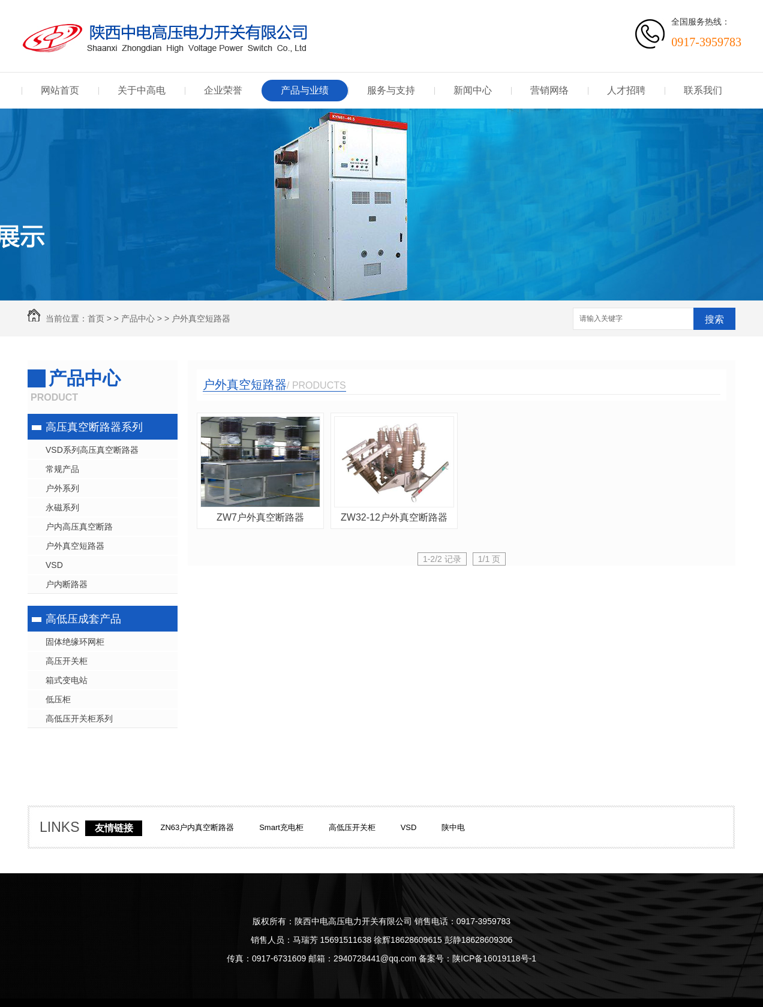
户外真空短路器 (201, 318)
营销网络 (549, 90)
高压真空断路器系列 (94, 427)
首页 (96, 318)
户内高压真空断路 (79, 526)
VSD (54, 565)
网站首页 (60, 90)
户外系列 (62, 488)
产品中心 (138, 318)
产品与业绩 (305, 90)
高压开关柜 (67, 661)
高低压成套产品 (83, 619)
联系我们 (703, 90)
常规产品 (62, 469)
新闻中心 (472, 90)
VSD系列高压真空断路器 (92, 450)
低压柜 (58, 699)
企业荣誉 (223, 90)
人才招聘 (626, 90)
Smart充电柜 (281, 827)
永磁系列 (62, 507)
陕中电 (453, 827)
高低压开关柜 (352, 827)
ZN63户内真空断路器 (197, 827)
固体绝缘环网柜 (75, 642)
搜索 (714, 319)
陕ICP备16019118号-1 (494, 958)
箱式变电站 (67, 680)
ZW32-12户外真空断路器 (394, 517)
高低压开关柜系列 (79, 718)
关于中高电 (142, 90)
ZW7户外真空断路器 (260, 517)
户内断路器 (67, 584)
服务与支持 (391, 90)
